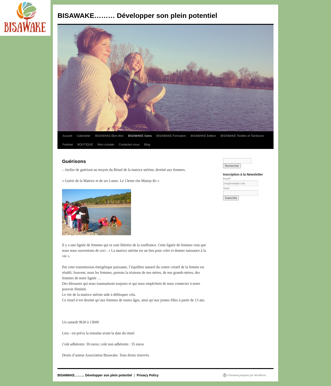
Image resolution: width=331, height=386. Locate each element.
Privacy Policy (148, 375)
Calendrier (84, 135)
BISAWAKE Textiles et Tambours (242, 135)
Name (226, 188)
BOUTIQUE (85, 144)
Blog (147, 144)
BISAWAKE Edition (203, 135)
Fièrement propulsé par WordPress (247, 375)
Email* (227, 178)
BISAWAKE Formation (171, 135)
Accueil (67, 135)
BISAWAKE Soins (140, 135)
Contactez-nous (129, 144)
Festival (68, 144)
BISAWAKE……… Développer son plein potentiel (137, 15)
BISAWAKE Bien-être (109, 135)
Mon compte (106, 144)
